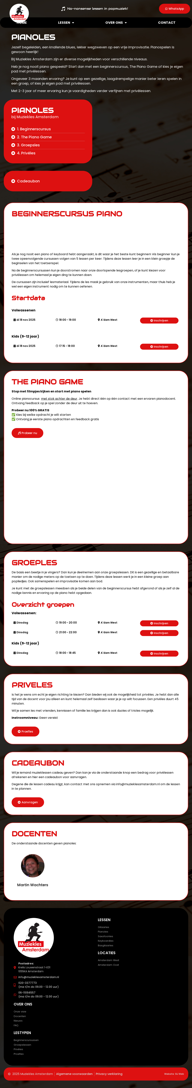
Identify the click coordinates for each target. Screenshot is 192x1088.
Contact (167, 22)
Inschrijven (161, 320)
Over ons (116, 22)
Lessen (66, 22)
